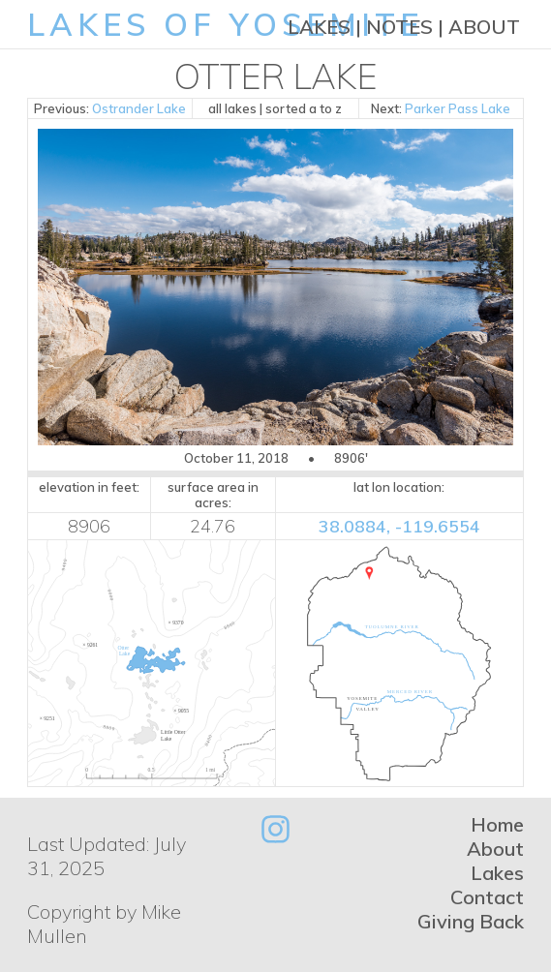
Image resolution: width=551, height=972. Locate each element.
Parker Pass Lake (457, 108)
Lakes (319, 27)
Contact (487, 897)
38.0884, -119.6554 (399, 526)
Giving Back (470, 921)
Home (497, 824)
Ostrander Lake (139, 108)
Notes (399, 27)
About (484, 27)
